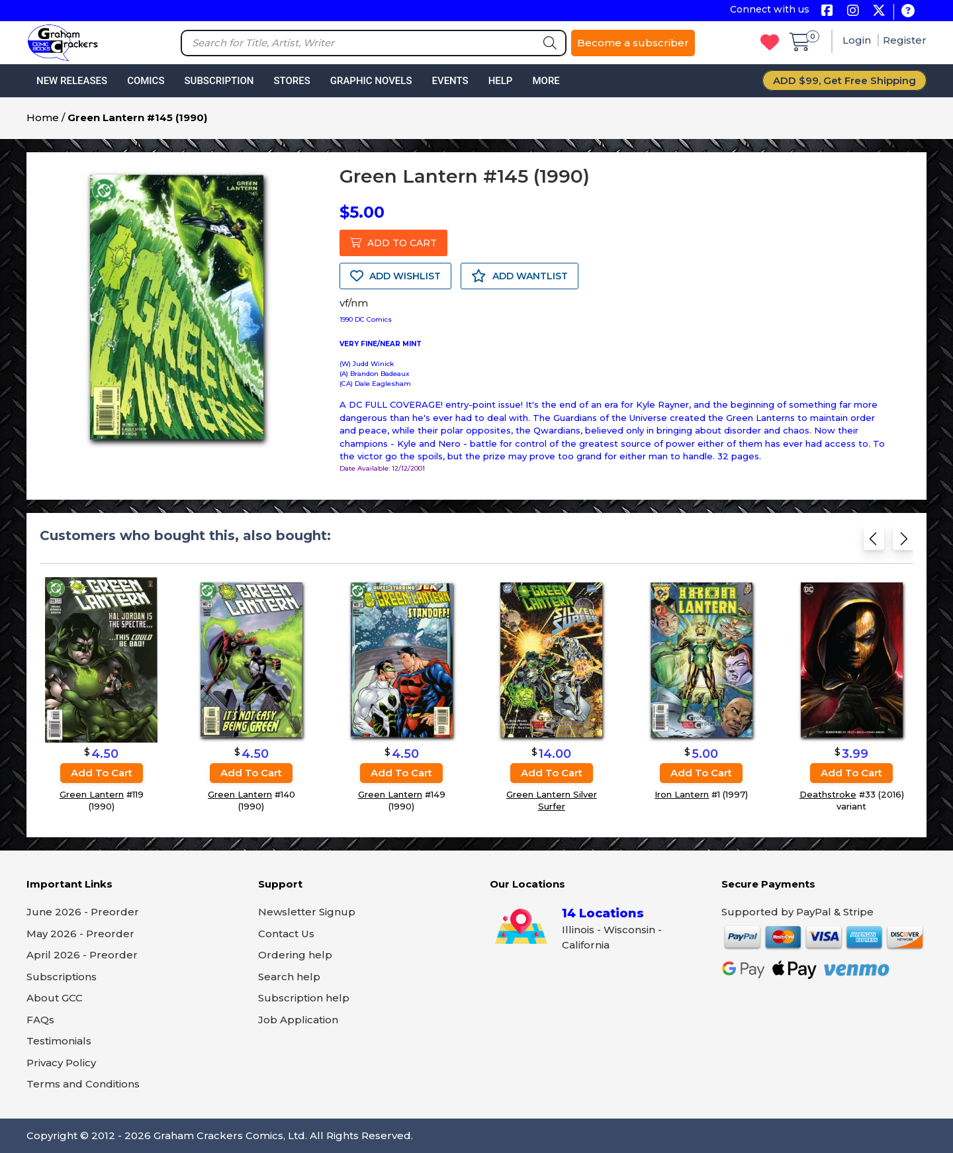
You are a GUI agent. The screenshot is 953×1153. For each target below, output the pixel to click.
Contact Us (286, 933)
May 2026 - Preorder (80, 933)
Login (858, 40)
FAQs (40, 1019)
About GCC (54, 998)
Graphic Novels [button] (371, 81)
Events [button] (449, 81)
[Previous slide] (874, 542)
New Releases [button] (71, 81)
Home (42, 117)
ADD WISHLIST (395, 276)
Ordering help (295, 954)
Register (905, 40)
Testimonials (58, 1041)
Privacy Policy (61, 1062)
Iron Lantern (682, 794)
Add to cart (101, 772)
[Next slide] (903, 542)
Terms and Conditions (83, 1084)
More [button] (545, 81)
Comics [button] (145, 81)
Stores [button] (291, 81)
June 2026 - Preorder (82, 911)
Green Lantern (92, 794)
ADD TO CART (393, 243)
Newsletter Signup (306, 911)
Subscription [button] (219, 81)
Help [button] (500, 81)
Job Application (298, 1019)
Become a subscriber (633, 42)
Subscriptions (61, 976)
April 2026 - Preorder (82, 954)
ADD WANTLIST (519, 276)
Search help (289, 976)
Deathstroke (827, 794)
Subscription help (303, 998)
